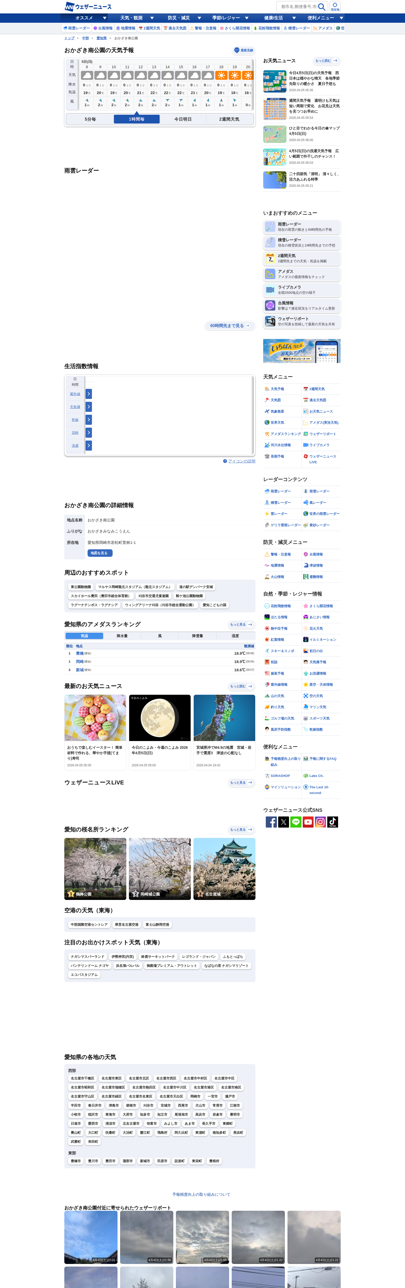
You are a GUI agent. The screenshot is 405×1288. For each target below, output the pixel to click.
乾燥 (75, 419)
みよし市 (170, 1123)
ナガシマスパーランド (87, 957)
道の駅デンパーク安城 (196, 587)
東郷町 (228, 1123)
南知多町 (219, 1133)
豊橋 (80, 653)
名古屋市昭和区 (82, 1087)
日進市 (76, 1123)
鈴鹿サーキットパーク (158, 957)
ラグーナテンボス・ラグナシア (94, 605)
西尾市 (183, 1105)
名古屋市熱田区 (144, 1087)
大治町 (128, 1133)
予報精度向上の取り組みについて (201, 1194)
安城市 (166, 1105)
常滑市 (218, 1105)
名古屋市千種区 (82, 1078)
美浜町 (238, 1133)
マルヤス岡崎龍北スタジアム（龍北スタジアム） (135, 587)
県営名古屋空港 (126, 925)
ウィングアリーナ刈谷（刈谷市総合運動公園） (160, 605)
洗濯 (75, 445)
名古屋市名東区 (140, 1096)
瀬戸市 (230, 1096)
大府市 (128, 1114)
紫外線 (75, 394)
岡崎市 (195, 1096)
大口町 (93, 1133)
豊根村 (214, 1161)
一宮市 (213, 1096)
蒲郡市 (128, 1161)
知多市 (145, 1114)
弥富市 (152, 1123)
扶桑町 (110, 1133)
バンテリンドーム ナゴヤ (90, 966)
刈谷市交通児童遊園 (153, 596)
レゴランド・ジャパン (199, 957)
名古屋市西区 (166, 1078)
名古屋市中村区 (195, 1078)
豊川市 (93, 1161)
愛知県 (102, 38)
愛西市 (93, 1123)
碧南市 (131, 1105)
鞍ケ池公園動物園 (189, 596)
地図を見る (99, 553)
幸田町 (93, 1142)
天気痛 (75, 406)
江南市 (235, 1105)
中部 (85, 38)
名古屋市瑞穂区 (113, 1087)
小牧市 (76, 1114)
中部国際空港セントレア (89, 925)
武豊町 (76, 1142)
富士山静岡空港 (157, 925)
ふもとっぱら (233, 957)
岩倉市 (218, 1114)
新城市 (145, 1161)
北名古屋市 (131, 1123)
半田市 (76, 1105)
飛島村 (162, 1133)
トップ (69, 38)
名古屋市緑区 (112, 1096)
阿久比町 (181, 1133)
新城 (80, 670)
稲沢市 (93, 1114)
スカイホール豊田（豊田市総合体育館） (101, 596)
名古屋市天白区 (171, 1096)
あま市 (190, 1123)
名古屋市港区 (204, 1087)
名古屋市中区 (224, 1078)
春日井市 (95, 1105)
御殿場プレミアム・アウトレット (172, 966)
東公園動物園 (81, 587)
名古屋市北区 (139, 1078)
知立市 (162, 1114)
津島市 (114, 1105)
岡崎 (80, 662)
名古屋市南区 (231, 1087)
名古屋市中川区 (174, 1087)
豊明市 (235, 1114)
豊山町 (76, 1133)
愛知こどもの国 (214, 605)
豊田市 (110, 1161)
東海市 (110, 1114)
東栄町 (197, 1161)
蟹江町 (145, 1133)
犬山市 (200, 1105)
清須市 (110, 1123)
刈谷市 (148, 1105)
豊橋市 (76, 1161)
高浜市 (200, 1114)
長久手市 (208, 1123)
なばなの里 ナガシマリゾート (226, 966)
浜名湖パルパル (127, 966)
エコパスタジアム (84, 975)
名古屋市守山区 (82, 1096)
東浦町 (200, 1133)
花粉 (75, 432)
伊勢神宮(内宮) (123, 957)
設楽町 (180, 1161)
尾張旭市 (181, 1114)
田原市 (162, 1161)
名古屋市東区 (112, 1078)
